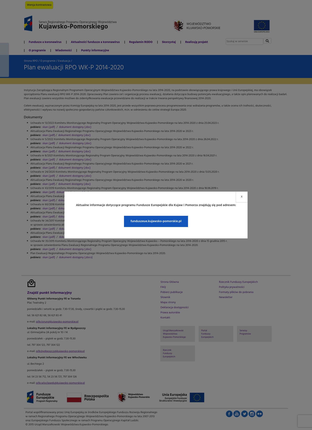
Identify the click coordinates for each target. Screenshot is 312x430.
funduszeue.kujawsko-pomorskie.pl (156, 221)
